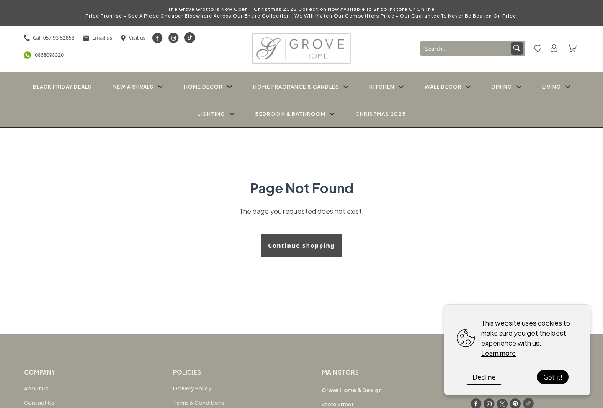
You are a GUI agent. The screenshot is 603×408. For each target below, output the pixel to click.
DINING (506, 87)
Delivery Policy (192, 388)
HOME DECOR (208, 87)
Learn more (498, 353)
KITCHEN (386, 87)
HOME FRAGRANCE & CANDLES (300, 87)
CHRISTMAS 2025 (381, 114)
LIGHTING (216, 114)
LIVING (556, 87)
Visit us (133, 37)
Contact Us (39, 402)
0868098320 (44, 55)
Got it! (552, 377)
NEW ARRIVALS (138, 87)
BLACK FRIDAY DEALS (62, 87)
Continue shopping (301, 245)
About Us (36, 388)
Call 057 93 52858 (49, 37)
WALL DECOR (448, 87)
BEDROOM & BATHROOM (295, 114)
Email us (97, 37)
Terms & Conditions (198, 402)
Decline (484, 377)
